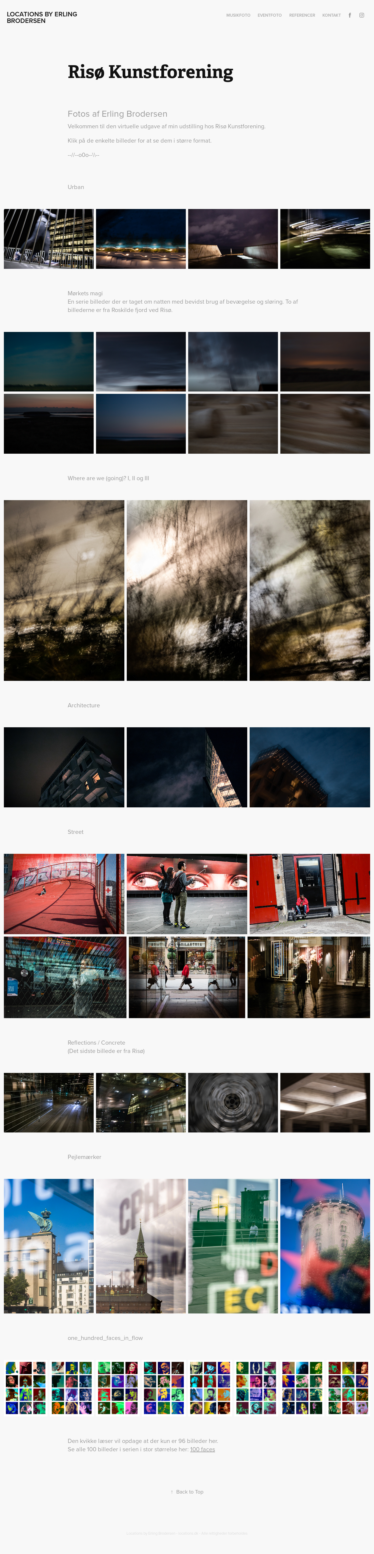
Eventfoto (270, 15)
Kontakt (331, 15)
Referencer (302, 15)
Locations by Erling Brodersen (43, 17)
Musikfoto (238, 15)
